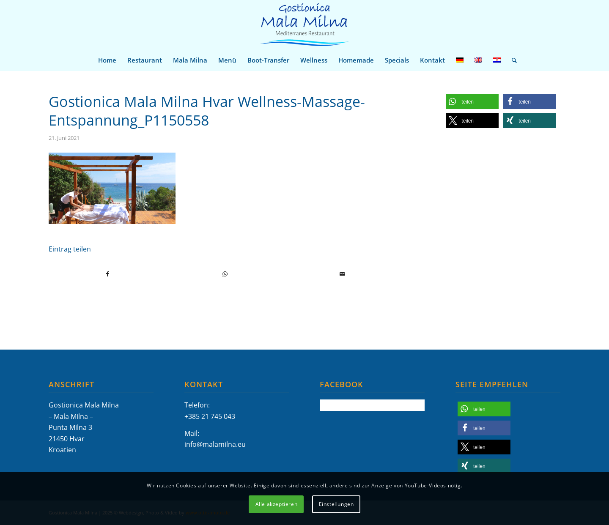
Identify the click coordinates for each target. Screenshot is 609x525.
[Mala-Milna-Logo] (304, 24)
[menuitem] (107, 60)
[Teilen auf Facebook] (107, 274)
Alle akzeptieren (276, 504)
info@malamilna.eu (215, 444)
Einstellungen (336, 504)
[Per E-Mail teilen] (342, 274)
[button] (472, 101)
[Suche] (511, 60)
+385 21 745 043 (209, 416)
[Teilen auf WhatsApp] (225, 274)
